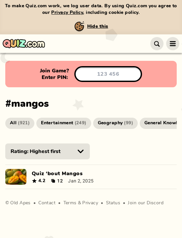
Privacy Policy (67, 12)
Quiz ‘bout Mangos (57, 173)
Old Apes (20, 203)
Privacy (90, 203)
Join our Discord (146, 203)
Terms (70, 203)
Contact (46, 203)
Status (113, 203)
